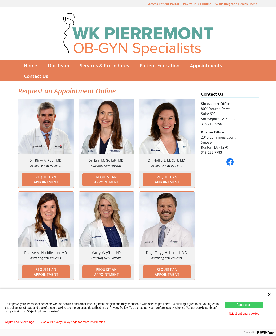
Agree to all (244, 304)
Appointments (206, 66)
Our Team (58, 66)
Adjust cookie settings (19, 322)
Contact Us (36, 76)
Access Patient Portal (163, 4)
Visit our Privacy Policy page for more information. (73, 322)
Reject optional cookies (244, 313)
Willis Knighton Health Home (236, 4)
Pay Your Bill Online (197, 4)
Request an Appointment (46, 179)
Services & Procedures (104, 66)
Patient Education (159, 66)
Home (30, 66)
